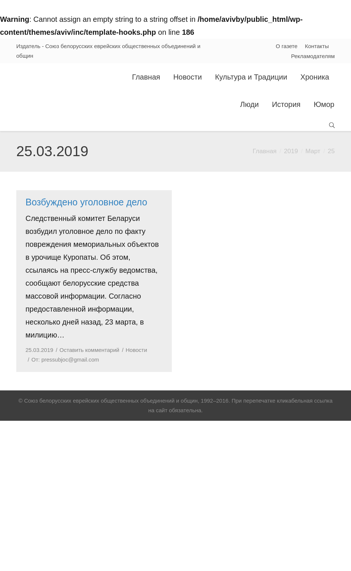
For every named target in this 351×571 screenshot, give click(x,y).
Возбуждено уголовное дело (86, 202)
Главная (265, 151)
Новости (136, 350)
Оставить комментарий (89, 350)
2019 (291, 151)
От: (65, 359)
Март (312, 151)
